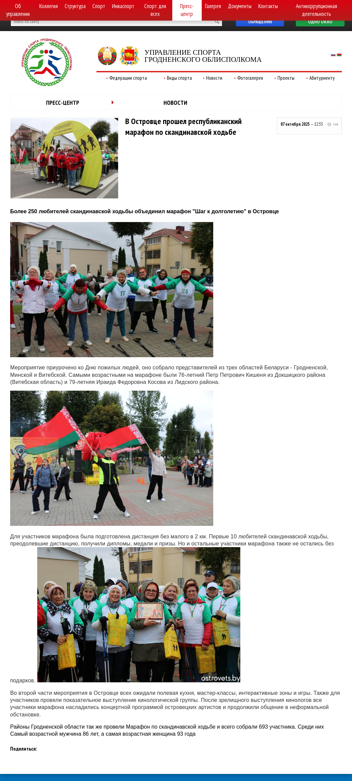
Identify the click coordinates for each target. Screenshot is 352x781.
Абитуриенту (322, 77)
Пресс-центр (187, 10)
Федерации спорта (128, 77)
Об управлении (18, 10)
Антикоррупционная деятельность (316, 10)
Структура (75, 6)
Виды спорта (179, 77)
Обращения (260, 22)
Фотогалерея (250, 77)
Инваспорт (123, 6)
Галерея (213, 6)
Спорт (98, 6)
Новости (214, 77)
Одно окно (320, 22)
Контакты (268, 6)
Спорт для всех (155, 10)
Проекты (286, 77)
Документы (239, 6)
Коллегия (48, 6)
